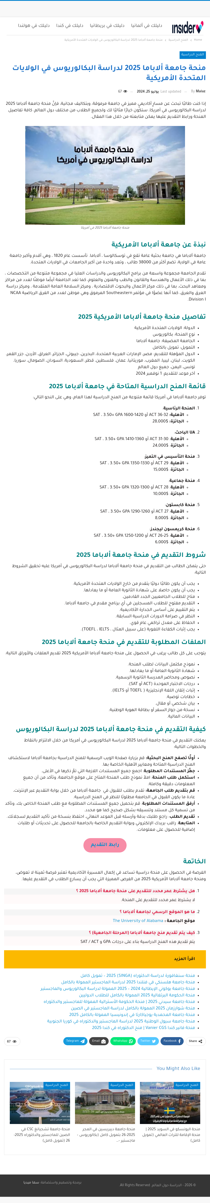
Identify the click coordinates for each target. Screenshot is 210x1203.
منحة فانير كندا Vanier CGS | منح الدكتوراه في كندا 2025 (143, 1028)
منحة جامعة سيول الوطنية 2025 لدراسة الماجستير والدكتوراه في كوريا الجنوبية (121, 1021)
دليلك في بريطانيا (107, 26)
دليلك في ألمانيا (146, 26)
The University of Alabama (138, 921)
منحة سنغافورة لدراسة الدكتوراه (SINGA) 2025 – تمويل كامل (137, 976)
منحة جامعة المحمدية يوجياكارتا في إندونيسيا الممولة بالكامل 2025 (132, 1015)
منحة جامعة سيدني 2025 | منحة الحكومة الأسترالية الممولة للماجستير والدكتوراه (119, 1002)
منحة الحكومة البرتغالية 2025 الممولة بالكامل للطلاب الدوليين (137, 995)
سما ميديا (31, 1183)
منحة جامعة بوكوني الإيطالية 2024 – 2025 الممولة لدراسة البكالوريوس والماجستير (118, 989)
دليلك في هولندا (34, 26)
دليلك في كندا (69, 26)
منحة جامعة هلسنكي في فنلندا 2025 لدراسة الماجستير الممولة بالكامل (128, 982)
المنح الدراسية (192, 55)
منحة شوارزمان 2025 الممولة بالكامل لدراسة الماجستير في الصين (133, 1008)
